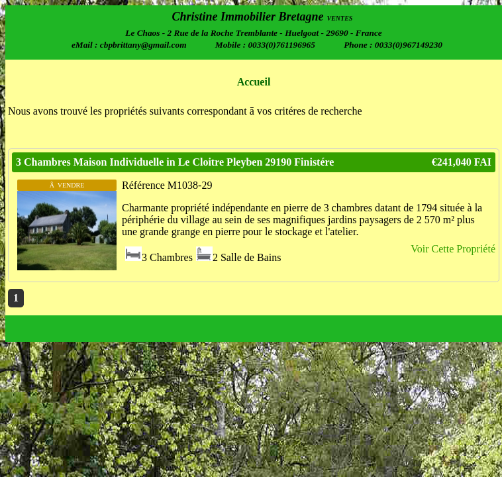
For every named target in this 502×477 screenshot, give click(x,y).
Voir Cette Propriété (453, 248)
